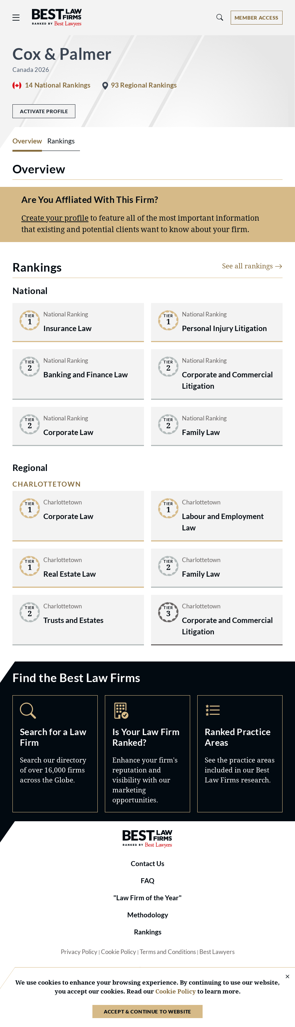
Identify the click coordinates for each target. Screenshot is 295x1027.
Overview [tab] (27, 141)
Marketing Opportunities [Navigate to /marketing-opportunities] (147, 754)
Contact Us (147, 864)
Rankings (147, 932)
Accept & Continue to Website (147, 1011)
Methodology (147, 915)
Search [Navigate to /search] (55, 754)
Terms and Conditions (168, 951)
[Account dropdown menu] (257, 18)
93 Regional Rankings (144, 85)
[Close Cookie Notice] (283, 977)
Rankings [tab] (61, 141)
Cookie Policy (118, 951)
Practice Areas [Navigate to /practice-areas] (240, 754)
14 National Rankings (58, 85)
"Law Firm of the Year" (147, 898)
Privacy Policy (79, 951)
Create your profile (54, 218)
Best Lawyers (217, 951)
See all (252, 265)
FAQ (147, 881)
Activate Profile (44, 111)
